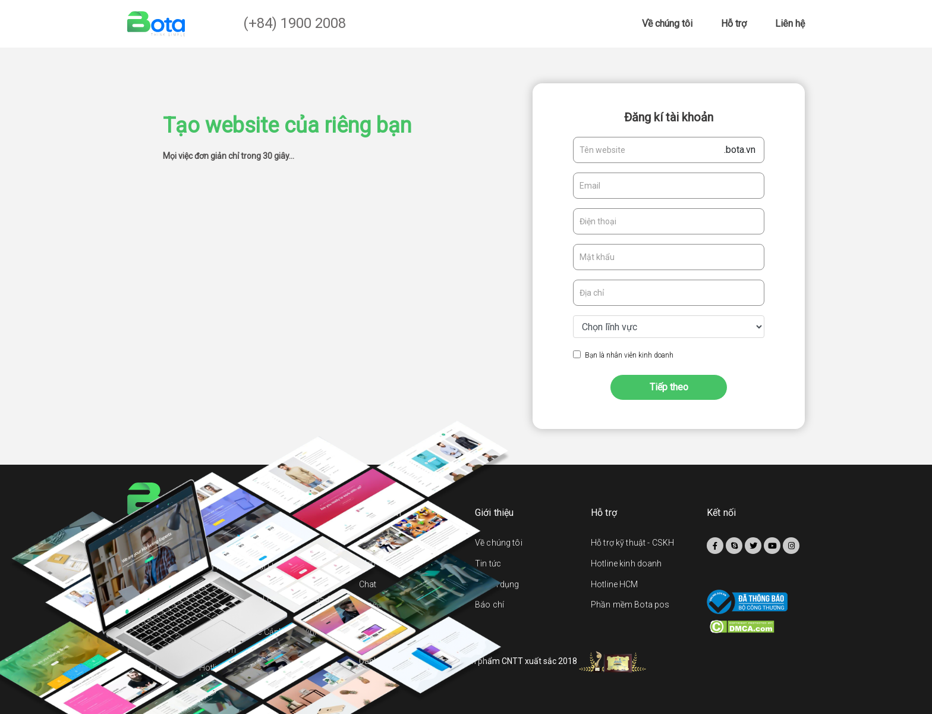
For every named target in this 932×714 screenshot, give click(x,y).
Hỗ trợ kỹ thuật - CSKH (632, 542)
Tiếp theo (669, 387)
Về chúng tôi (667, 23)
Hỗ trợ (734, 23)
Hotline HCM (614, 584)
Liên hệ (790, 23)
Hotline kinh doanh (626, 563)
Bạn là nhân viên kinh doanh (629, 355)
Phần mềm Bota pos (630, 604)
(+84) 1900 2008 (294, 23)
